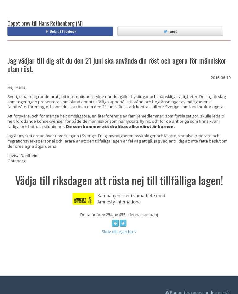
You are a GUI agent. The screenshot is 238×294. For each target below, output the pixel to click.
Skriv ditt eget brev (119, 231)
